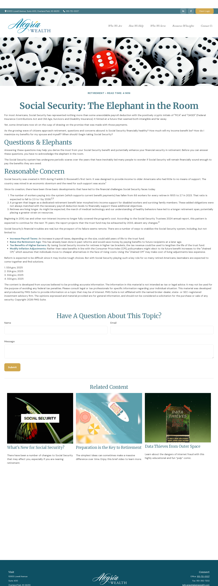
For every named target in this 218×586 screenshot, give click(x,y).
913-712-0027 (71, 3)
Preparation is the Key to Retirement (109, 439)
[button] (115, 17)
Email (113, 314)
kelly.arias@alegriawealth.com (196, 576)
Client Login (204, 3)
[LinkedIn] (183, 3)
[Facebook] (191, 3)
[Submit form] (12, 359)
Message (9, 333)
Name (7, 314)
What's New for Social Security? (35, 439)
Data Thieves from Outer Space (172, 438)
